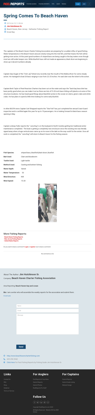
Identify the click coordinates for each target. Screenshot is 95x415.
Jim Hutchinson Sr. (14, 26)
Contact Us (7, 379)
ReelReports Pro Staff (40, 388)
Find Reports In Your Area (40, 379)
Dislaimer (6, 388)
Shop (5, 385)
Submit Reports (38, 382)
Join (84, 4)
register (32, 246)
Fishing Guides (31, 4)
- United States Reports (11, 240)
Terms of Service (9, 390)
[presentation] (31, 339)
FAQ (5, 382)
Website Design (67, 385)
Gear (58, 4)
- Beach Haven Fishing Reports (13, 237)
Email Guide (7, 295)
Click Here (11, 362)
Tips (53, 4)
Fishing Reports (44, 4)
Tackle (64, 4)
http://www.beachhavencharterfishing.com (23, 356)
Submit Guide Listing (68, 382)
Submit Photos (37, 385)
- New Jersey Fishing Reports (13, 238)
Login (78, 4)
